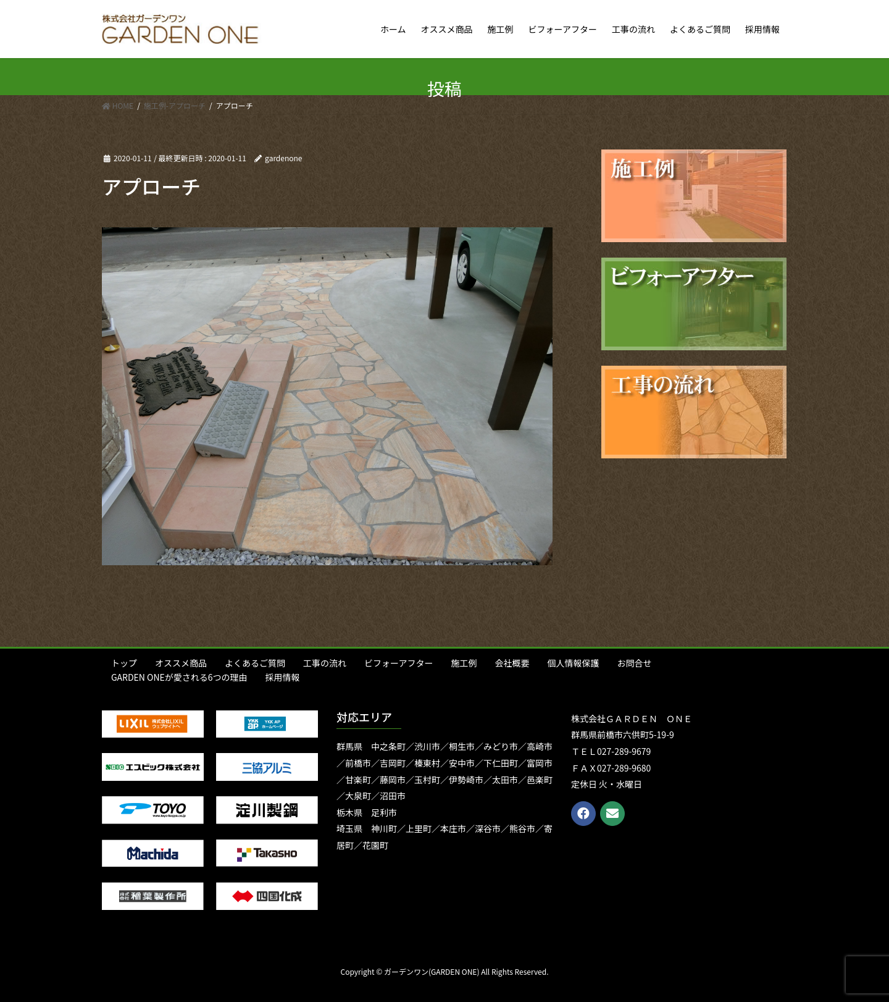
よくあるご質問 (255, 663)
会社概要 (512, 663)
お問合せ (634, 663)
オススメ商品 (181, 663)
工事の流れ (324, 663)
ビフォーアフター (398, 663)
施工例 (464, 663)
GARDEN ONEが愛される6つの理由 (179, 677)
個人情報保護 (573, 663)
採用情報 (282, 677)
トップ (124, 663)
